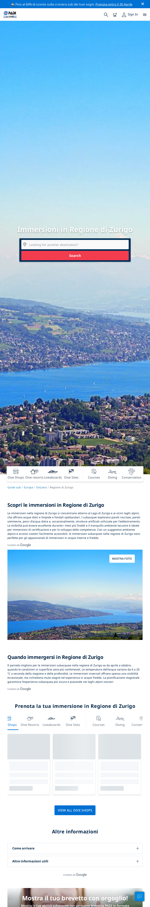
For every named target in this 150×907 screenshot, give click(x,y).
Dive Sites (73, 721)
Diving (120, 721)
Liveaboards (52, 721)
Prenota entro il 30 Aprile (114, 4)
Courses (99, 721)
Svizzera (41, 487)
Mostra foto (122, 558)
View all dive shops (75, 810)
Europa (28, 487)
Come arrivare (23, 848)
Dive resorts (30, 721)
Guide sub (14, 487)
